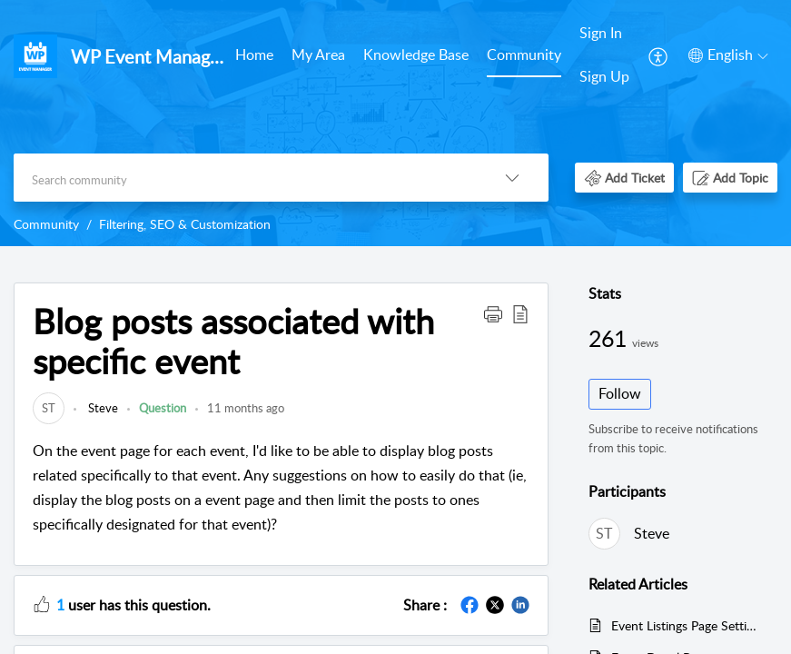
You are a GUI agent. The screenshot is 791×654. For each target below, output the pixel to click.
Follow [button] (619, 393)
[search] (245, 178)
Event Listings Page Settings (685, 625)
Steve (101, 408)
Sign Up (604, 76)
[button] (658, 55)
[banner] (395, 123)
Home (254, 54)
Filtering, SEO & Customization (185, 224)
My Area (318, 54)
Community (524, 54)
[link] (48, 408)
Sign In (600, 33)
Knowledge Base (416, 54)
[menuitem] (254, 56)
